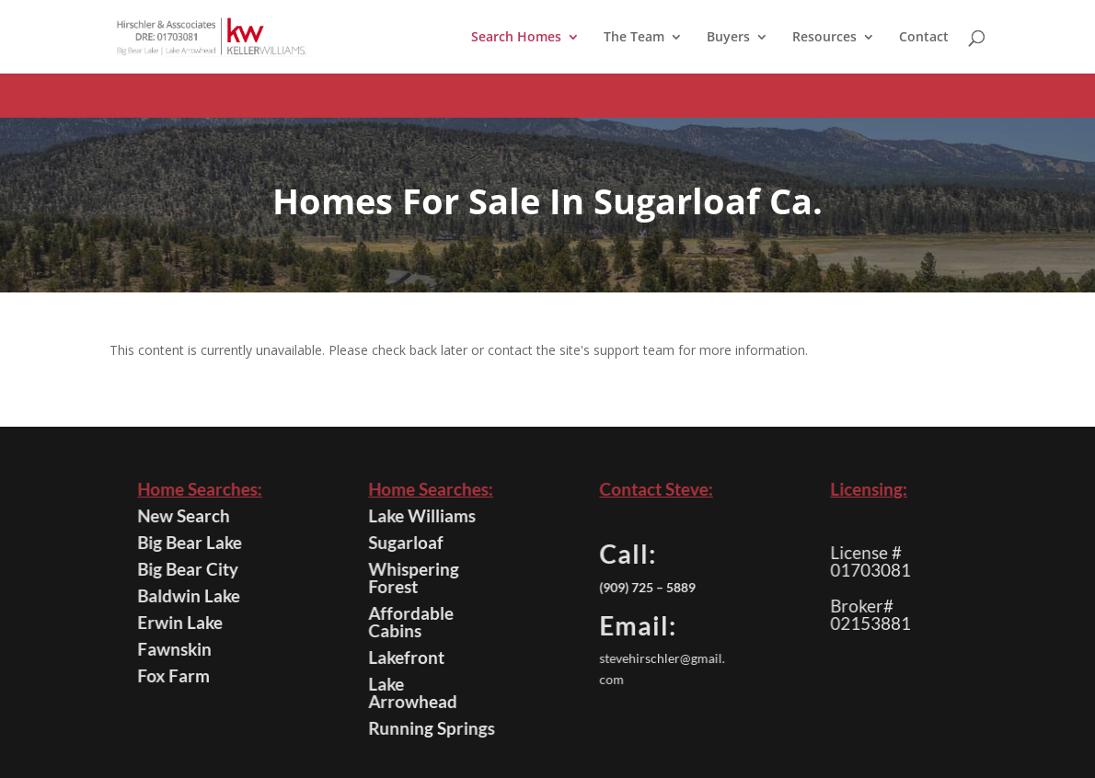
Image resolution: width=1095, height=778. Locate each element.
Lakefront (407, 657)
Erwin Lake (181, 622)
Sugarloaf (407, 542)
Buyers (728, 37)
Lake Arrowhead (413, 692)
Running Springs (432, 728)
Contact (924, 37)
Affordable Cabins (412, 621)
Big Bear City (188, 568)
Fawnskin (176, 648)
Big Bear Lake (190, 542)
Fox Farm (175, 675)
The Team (634, 37)
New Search (184, 515)
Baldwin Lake (189, 595)
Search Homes (516, 37)
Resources (824, 37)
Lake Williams (422, 516)
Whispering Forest (414, 577)
